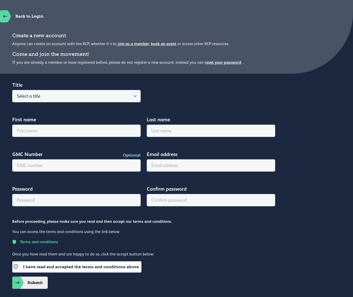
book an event (163, 43)
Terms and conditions (35, 241)
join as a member (133, 43)
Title (17, 85)
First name (24, 119)
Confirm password (167, 189)
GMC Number (27, 154)
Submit (27, 283)
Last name (158, 119)
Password (22, 189)
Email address (162, 154)
